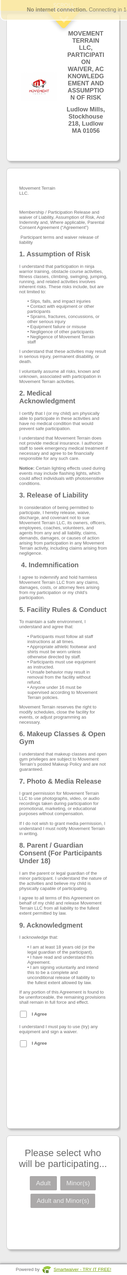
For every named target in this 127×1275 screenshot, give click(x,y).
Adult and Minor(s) (63, 1200)
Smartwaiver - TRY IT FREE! (82, 1269)
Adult (43, 1183)
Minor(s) (78, 1183)
